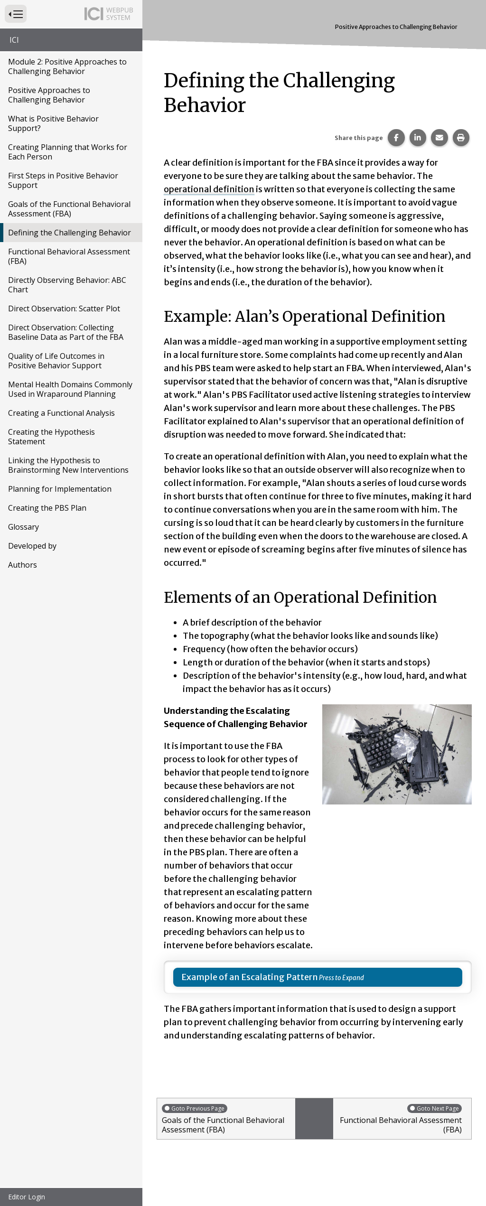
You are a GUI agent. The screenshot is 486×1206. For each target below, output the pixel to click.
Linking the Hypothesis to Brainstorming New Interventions (68, 465)
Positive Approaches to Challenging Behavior (49, 95)
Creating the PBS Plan (47, 508)
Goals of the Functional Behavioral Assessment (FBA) (69, 209)
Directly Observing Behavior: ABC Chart (67, 285)
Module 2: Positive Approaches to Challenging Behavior (67, 66)
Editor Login (26, 1196)
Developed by (32, 546)
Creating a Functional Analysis (61, 413)
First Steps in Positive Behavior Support (63, 180)
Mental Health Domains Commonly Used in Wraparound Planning (70, 389)
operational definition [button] (209, 189)
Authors (22, 565)
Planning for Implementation (60, 489)
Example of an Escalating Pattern (249, 977)
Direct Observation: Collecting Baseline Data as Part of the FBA (65, 332)
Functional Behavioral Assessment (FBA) (69, 256)
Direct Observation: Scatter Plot (64, 308)
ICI (14, 40)
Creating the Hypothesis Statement (51, 437)
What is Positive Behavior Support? (53, 123)
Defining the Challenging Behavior (69, 232)
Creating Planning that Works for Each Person (67, 152)
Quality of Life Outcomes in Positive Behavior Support (56, 361)
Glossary (23, 527)
